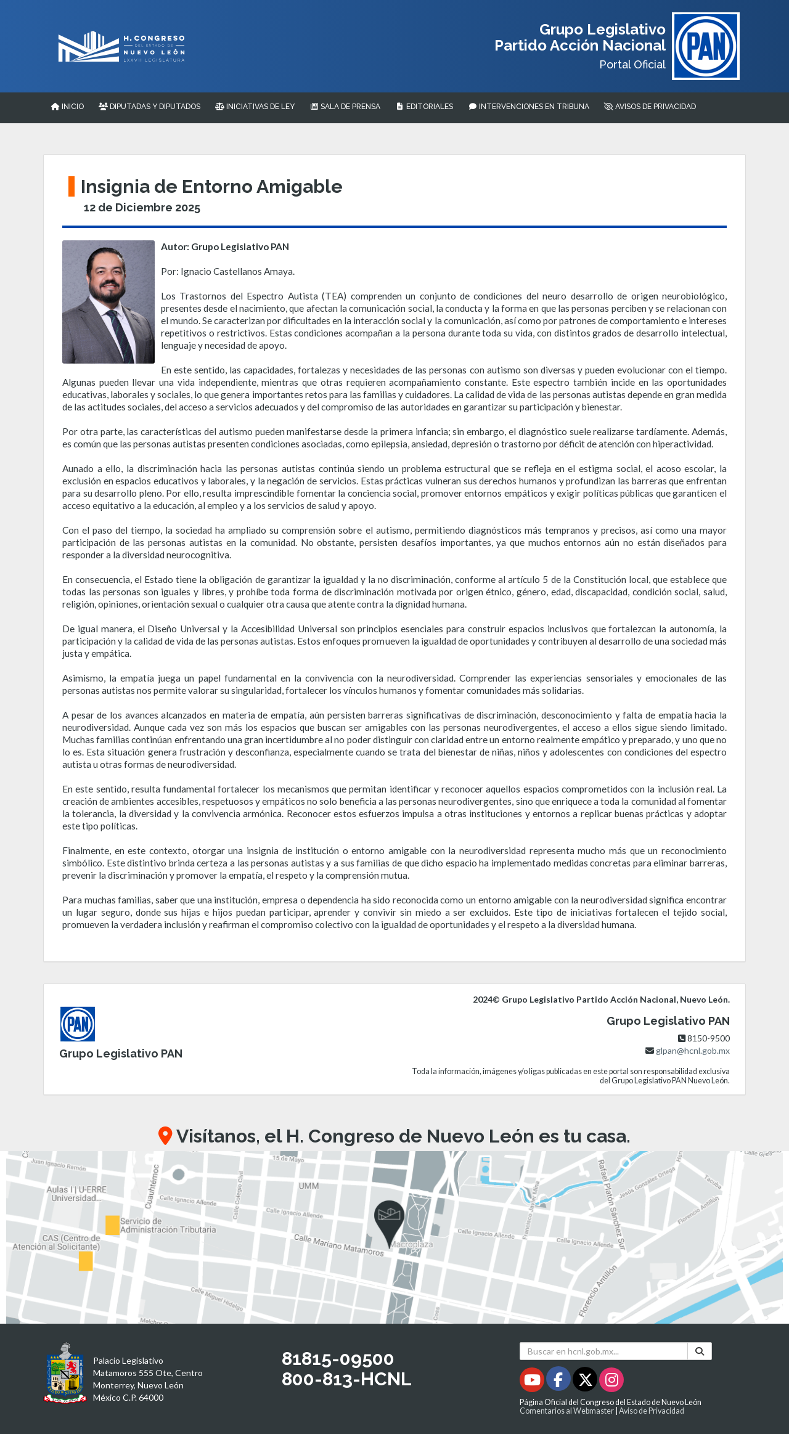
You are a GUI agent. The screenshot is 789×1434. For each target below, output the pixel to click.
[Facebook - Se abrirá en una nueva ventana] (559, 1382)
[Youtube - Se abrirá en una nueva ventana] (533, 1382)
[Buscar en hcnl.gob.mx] (604, 1351)
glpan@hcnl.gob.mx (693, 1050)
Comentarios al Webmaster (567, 1411)
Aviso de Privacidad (651, 1411)
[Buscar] (699, 1351)
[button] (394, 1237)
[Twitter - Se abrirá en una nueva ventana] (586, 1382)
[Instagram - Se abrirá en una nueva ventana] (611, 1382)
